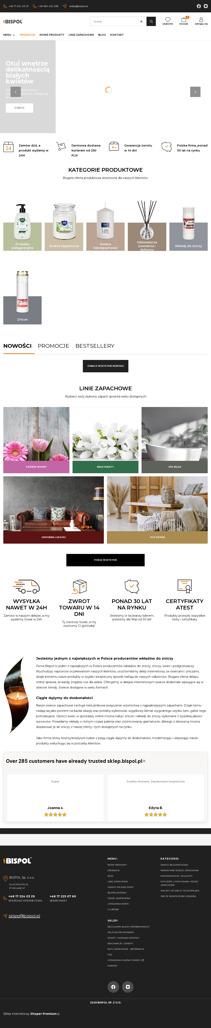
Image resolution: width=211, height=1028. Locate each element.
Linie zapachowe (118, 881)
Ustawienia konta (118, 904)
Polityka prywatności (121, 932)
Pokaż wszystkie (105, 560)
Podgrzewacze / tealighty (177, 876)
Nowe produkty (117, 865)
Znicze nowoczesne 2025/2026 (178, 896)
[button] (151, 21)
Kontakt (112, 965)
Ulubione (113, 909)
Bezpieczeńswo (117, 892)
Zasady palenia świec (121, 887)
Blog (111, 876)
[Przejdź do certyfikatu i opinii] (76, 761)
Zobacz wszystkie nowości (105, 366)
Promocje (114, 870)
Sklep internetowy (30, 1013)
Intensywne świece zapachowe (180, 870)
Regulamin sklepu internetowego (128, 926)
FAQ (110, 954)
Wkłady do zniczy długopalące (180, 890)
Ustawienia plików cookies (124, 960)
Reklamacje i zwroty (120, 943)
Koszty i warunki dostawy (123, 938)
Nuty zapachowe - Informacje (126, 949)
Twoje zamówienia (119, 898)
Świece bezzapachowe (174, 865)
